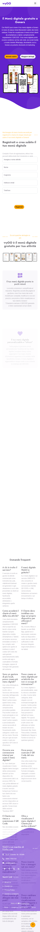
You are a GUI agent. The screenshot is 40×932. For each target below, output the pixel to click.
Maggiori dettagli (27, 56)
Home (6, 907)
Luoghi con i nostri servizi (20, 907)
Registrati (19, 207)
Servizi (33, 907)
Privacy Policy (9, 890)
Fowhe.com (25, 903)
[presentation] (18, 199)
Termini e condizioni (11, 894)
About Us (7, 882)
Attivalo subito (11, 56)
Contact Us (8, 886)
